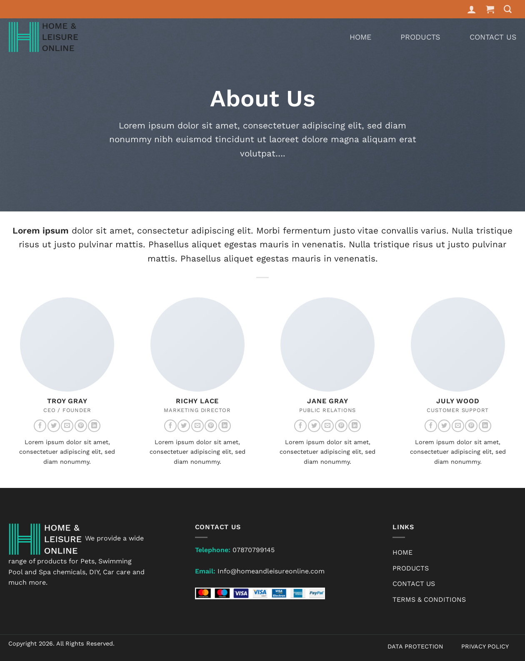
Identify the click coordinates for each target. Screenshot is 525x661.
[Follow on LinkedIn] (94, 426)
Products (420, 37)
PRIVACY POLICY (485, 646)
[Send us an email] (67, 426)
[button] (490, 9)
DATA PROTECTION (415, 646)
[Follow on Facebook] (40, 426)
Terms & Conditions (429, 599)
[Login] (471, 9)
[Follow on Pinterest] (81, 426)
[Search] (508, 9)
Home (360, 37)
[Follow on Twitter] (54, 426)
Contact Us (493, 37)
